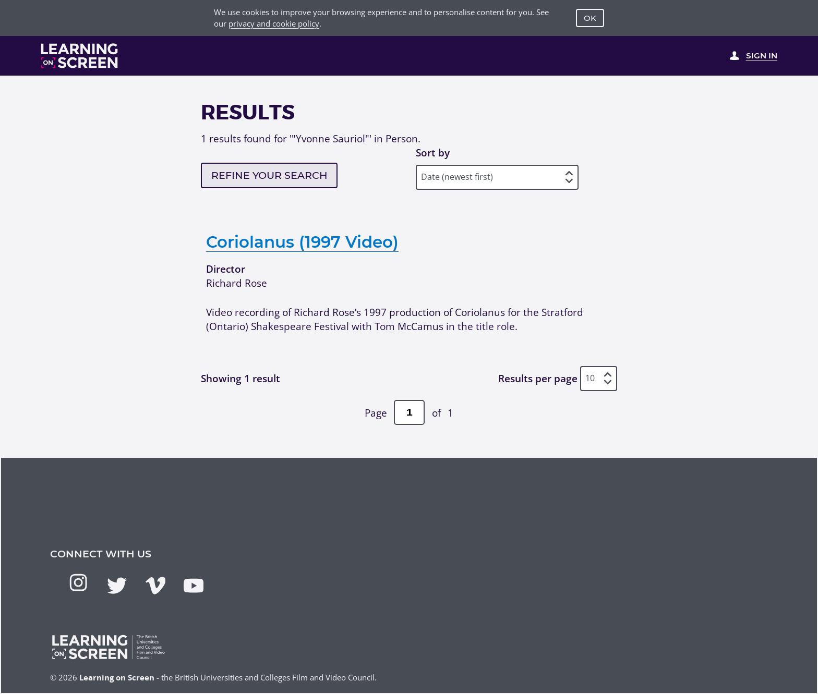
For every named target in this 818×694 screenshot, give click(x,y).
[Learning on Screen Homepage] (79, 56)
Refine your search (269, 175)
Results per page (538, 378)
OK (590, 18)
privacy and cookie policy (273, 23)
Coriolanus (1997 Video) (302, 242)
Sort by (433, 152)
